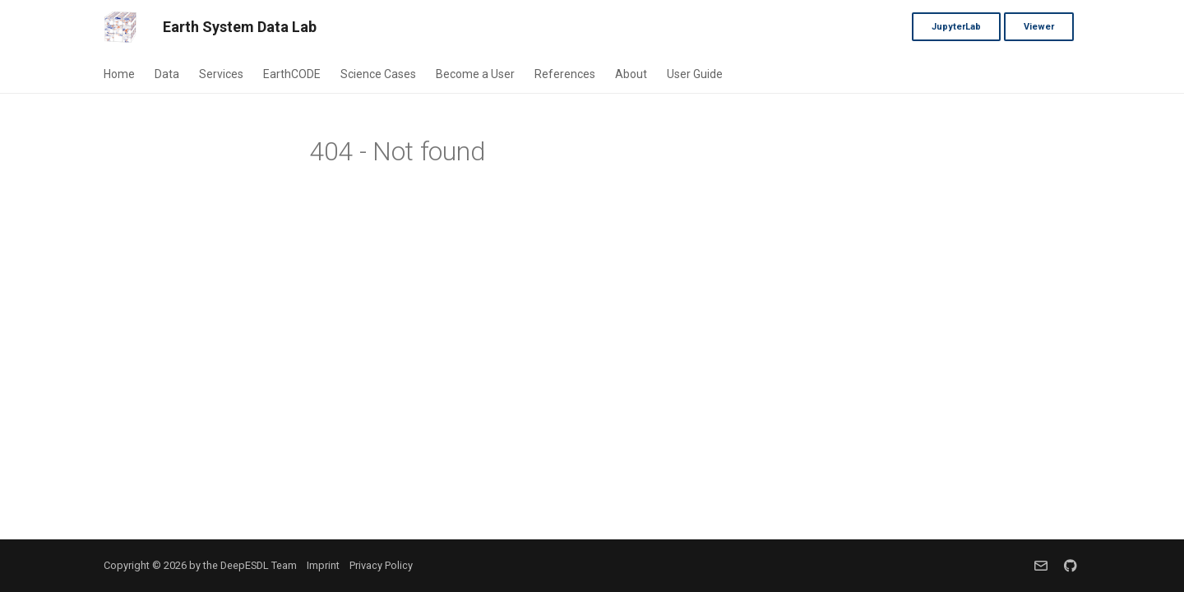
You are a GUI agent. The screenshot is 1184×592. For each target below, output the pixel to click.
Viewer (1039, 26)
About (631, 74)
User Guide (695, 74)
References (564, 74)
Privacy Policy (381, 565)
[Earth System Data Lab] (120, 27)
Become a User (475, 74)
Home (119, 74)
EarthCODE (292, 74)
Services (221, 74)
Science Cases (378, 74)
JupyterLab (956, 26)
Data (167, 74)
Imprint (323, 565)
